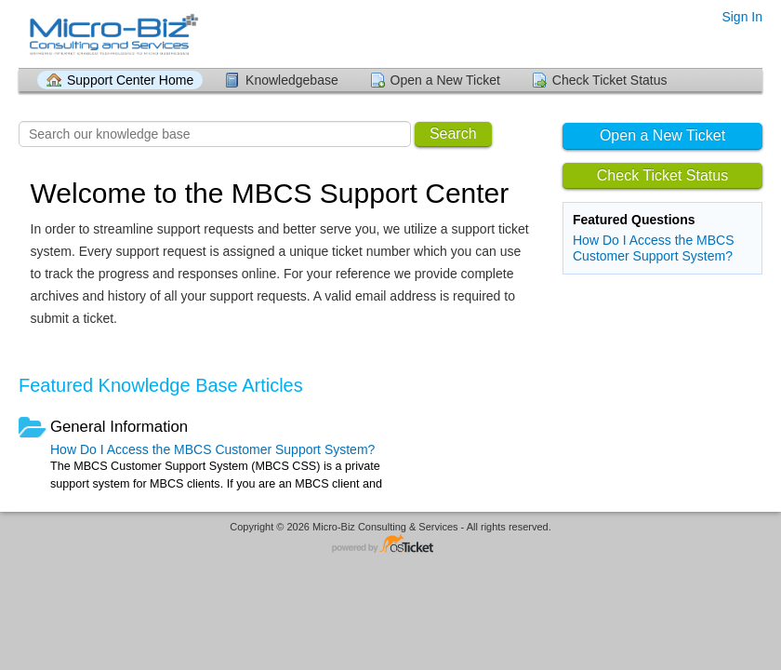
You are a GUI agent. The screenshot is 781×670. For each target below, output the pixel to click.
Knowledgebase (291, 80)
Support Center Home (130, 80)
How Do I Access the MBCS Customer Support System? (654, 248)
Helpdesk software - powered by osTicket (390, 545)
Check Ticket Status (610, 80)
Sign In (741, 16)
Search (453, 133)
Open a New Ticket (445, 80)
